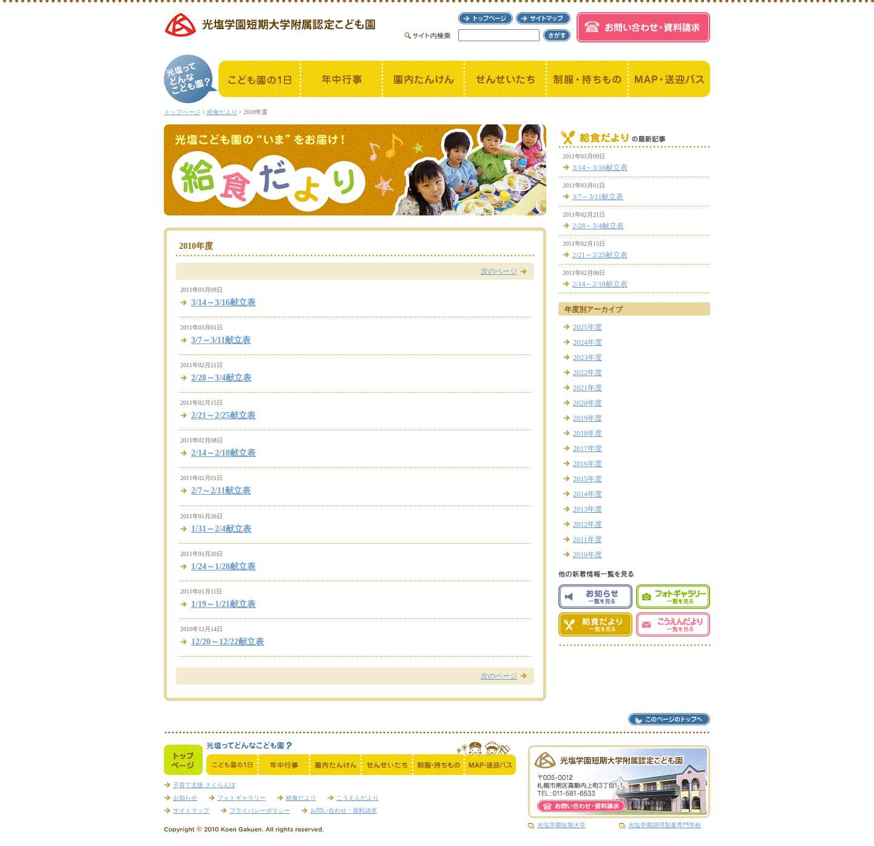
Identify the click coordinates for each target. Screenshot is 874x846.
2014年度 (587, 494)
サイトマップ (191, 810)
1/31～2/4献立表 (221, 528)
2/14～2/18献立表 (223, 453)
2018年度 (587, 433)
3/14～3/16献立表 (223, 302)
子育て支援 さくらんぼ (204, 785)
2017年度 (587, 448)
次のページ (499, 271)
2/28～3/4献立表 (221, 377)
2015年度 (587, 479)
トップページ (182, 112)
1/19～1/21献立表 (223, 604)
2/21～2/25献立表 (223, 415)
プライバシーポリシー (259, 810)
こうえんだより (357, 797)
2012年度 (587, 524)
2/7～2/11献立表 (221, 490)
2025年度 (587, 327)
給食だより (222, 112)
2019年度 (587, 418)
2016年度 (587, 463)
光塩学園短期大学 (561, 825)
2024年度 (587, 342)
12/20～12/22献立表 (227, 641)
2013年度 (587, 509)
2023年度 (587, 357)
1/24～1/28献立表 (223, 566)
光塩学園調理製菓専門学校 (664, 825)
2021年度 (587, 388)
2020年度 (587, 403)
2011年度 (587, 539)
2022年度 (587, 372)
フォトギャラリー (241, 797)
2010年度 (587, 554)
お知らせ (185, 797)
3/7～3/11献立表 (221, 340)
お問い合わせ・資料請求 (343, 810)
